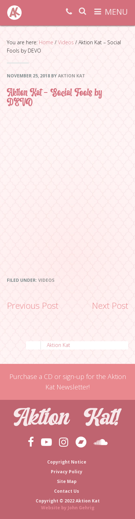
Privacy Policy (66, 472)
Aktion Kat (58, 345)
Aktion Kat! (14, 12)
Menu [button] (116, 11)
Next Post (110, 305)
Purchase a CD (31, 376)
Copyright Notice (66, 462)
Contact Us (66, 491)
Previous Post (32, 305)
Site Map (67, 481)
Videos (46, 280)
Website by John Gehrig (67, 508)
